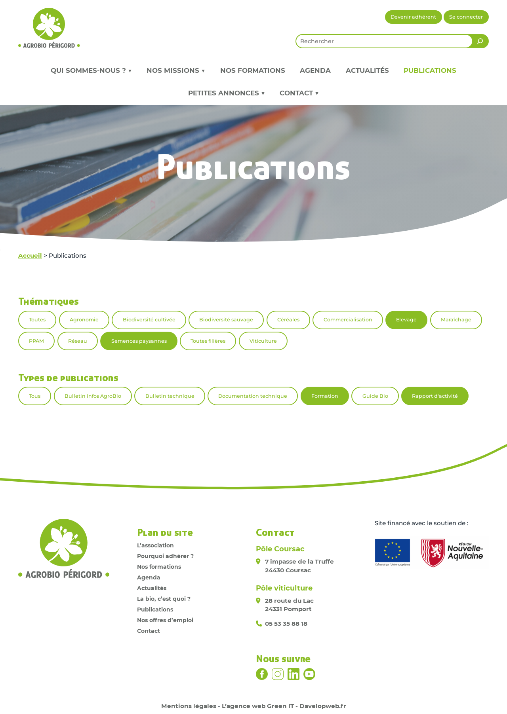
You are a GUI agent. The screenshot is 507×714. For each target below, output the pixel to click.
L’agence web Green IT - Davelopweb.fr (284, 706)
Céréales (288, 320)
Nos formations (252, 70)
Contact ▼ (299, 93)
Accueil (30, 255)
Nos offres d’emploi (165, 620)
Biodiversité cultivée (149, 320)
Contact (148, 630)
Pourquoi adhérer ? (165, 556)
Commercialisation (348, 320)
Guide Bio (375, 396)
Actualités (367, 70)
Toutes (37, 320)
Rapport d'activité (435, 396)
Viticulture (263, 341)
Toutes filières (208, 341)
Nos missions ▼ (176, 70)
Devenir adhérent (413, 17)
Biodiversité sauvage (226, 320)
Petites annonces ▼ (226, 93)
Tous (34, 396)
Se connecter (466, 17)
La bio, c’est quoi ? (164, 598)
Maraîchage (456, 320)
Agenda (315, 70)
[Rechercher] (480, 41)
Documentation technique (252, 396)
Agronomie (84, 320)
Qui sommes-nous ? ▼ (91, 70)
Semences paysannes (139, 341)
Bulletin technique (169, 396)
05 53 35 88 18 (286, 623)
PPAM (36, 341)
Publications (430, 70)
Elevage (406, 320)
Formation (324, 396)
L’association (155, 545)
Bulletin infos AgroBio (93, 396)
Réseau (77, 341)
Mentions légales (188, 706)
